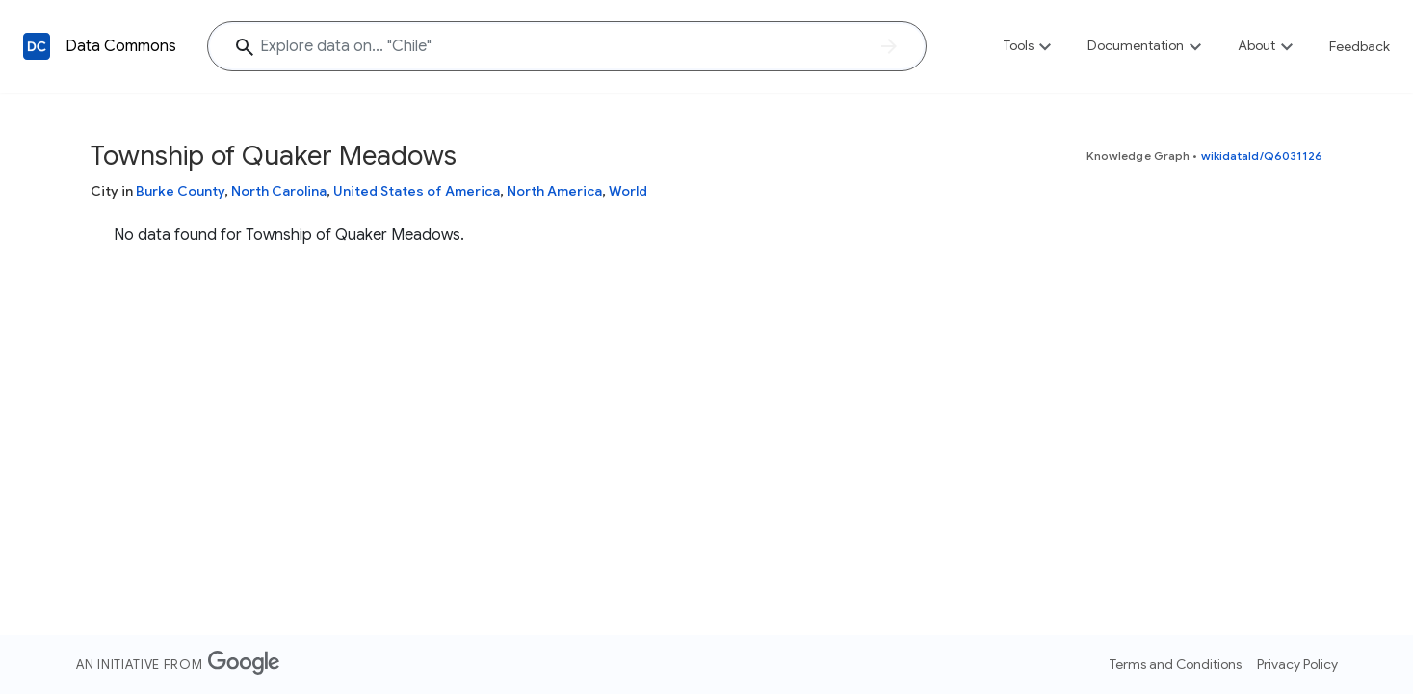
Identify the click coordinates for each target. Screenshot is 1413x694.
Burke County (180, 191)
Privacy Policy (1297, 664)
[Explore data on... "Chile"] (567, 46)
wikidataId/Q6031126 (1262, 155)
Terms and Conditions (1176, 664)
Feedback (1359, 46)
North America (554, 191)
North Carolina (279, 191)
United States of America (416, 191)
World (628, 191)
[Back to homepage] (36, 46)
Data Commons (120, 46)
